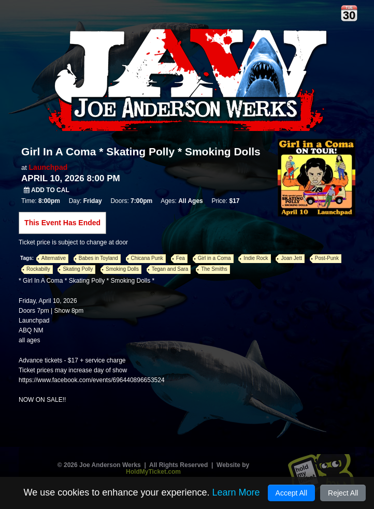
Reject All (343, 493)
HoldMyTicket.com (153, 471)
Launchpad (48, 167)
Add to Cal (46, 190)
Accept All (291, 493)
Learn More (236, 492)
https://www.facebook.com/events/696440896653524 (92, 380)
